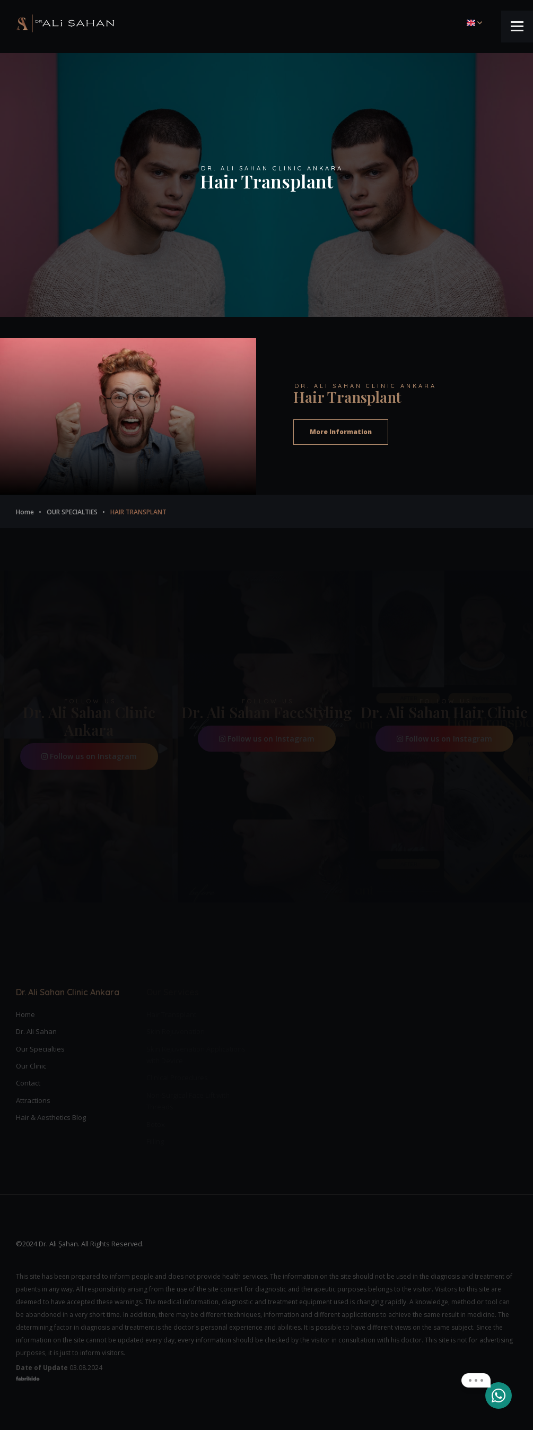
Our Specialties (40, 1049)
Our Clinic (31, 1066)
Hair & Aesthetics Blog (51, 1117)
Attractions (33, 1100)
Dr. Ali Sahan (36, 1031)
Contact (28, 1083)
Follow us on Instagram (89, 756)
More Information (341, 431)
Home (25, 1014)
